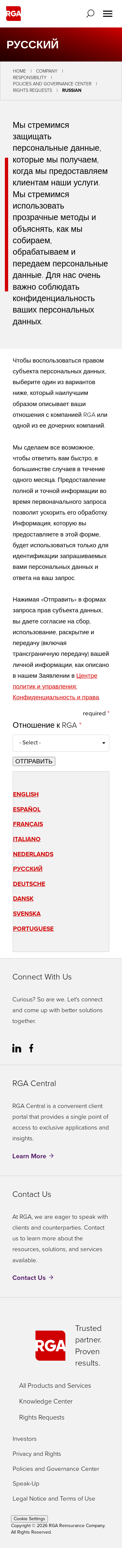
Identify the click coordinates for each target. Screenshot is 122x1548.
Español (27, 809)
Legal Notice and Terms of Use (54, 1498)
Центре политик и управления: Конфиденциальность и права (56, 686)
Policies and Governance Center (52, 83)
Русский (28, 869)
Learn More (29, 1156)
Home (19, 71)
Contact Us (29, 1278)
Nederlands (33, 854)
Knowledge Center (46, 1401)
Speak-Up (26, 1483)
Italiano (27, 839)
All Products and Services (55, 1385)
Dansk (23, 898)
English (26, 794)
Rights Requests (32, 90)
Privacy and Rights (37, 1454)
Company (47, 71)
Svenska (27, 913)
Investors (25, 1439)
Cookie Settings (29, 1518)
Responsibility (30, 77)
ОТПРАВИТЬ (34, 761)
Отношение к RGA (46, 725)
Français (28, 824)
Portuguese (33, 928)
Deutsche (29, 884)
